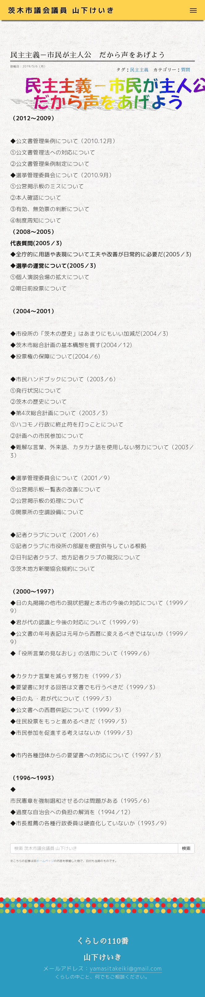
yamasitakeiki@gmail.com (126, 968)
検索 (186, 848)
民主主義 (139, 70)
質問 (185, 70)
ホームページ (45, 861)
